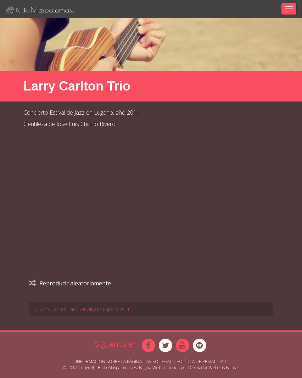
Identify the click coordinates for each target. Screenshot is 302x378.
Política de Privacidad (201, 361)
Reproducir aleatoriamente (70, 283)
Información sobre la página (109, 361)
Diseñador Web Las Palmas (213, 368)
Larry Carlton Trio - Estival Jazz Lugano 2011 (84, 309)
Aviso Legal (159, 361)
